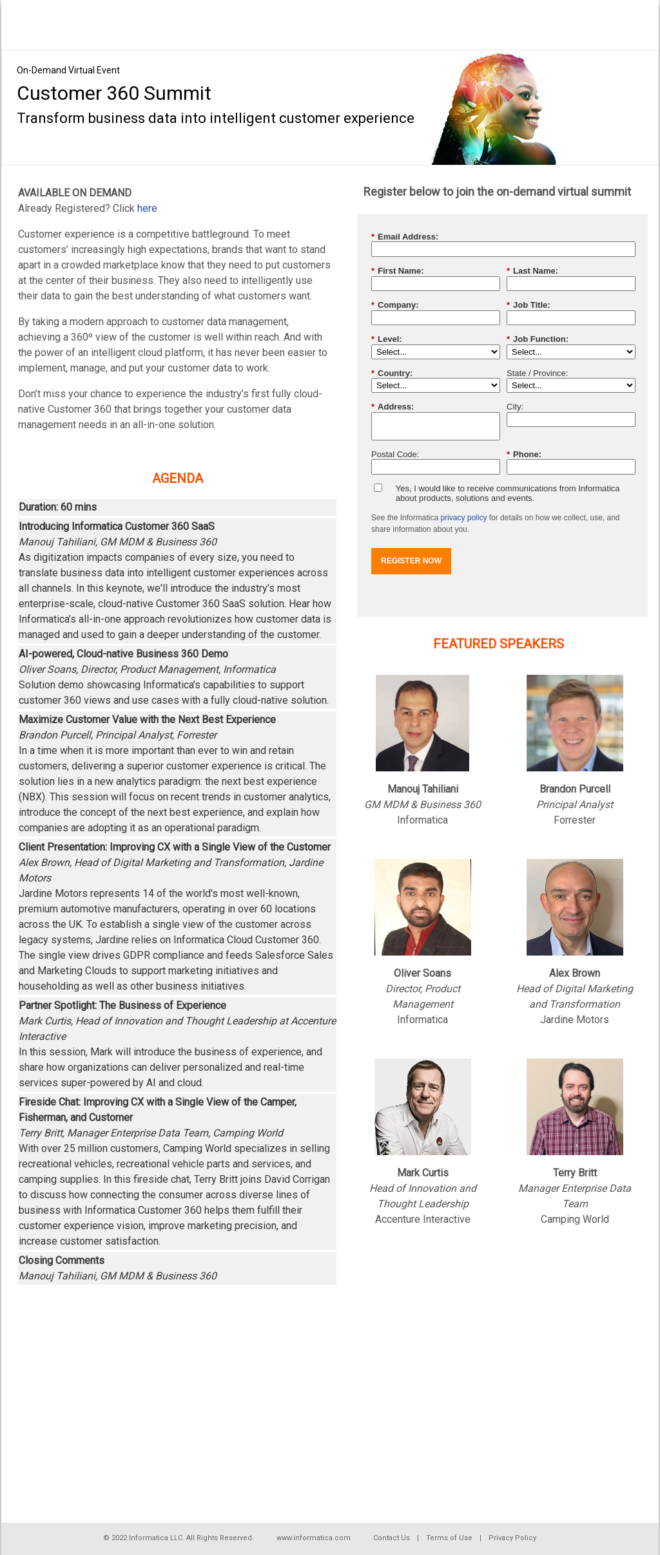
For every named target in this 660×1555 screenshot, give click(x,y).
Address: (392, 407)
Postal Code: (395, 454)
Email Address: (404, 237)
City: (515, 406)
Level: (386, 339)
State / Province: (537, 373)
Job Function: (537, 339)
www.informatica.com (314, 1538)
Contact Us (391, 1538)
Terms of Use (449, 1538)
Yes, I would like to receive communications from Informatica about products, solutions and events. (508, 494)
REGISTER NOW (411, 560)
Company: (395, 305)
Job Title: (528, 305)
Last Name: (532, 271)
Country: (391, 373)
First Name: (397, 271)
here (147, 208)
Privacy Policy (512, 1538)
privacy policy (463, 517)
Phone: (524, 454)
